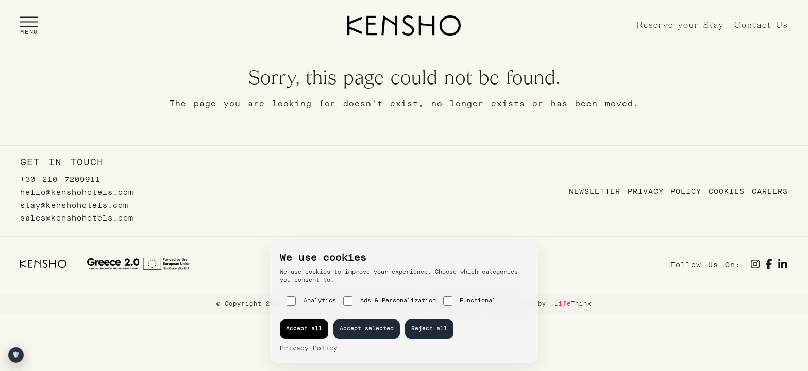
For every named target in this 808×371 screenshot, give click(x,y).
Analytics (311, 301)
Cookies (727, 191)
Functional (469, 301)
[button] (29, 25)
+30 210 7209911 (60, 179)
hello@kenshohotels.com (76, 192)
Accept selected (367, 328)
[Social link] (756, 266)
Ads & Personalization (389, 301)
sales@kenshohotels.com (76, 218)
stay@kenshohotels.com (74, 205)
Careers (770, 191)
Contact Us (761, 25)
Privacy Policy (664, 191)
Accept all (304, 328)
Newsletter (594, 191)
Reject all (429, 328)
